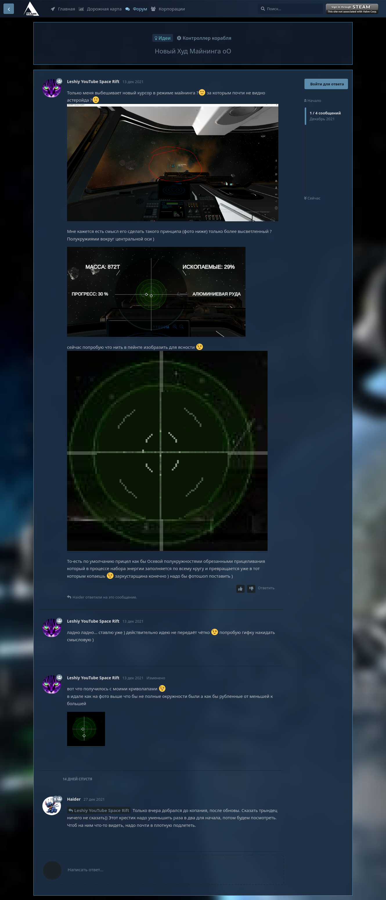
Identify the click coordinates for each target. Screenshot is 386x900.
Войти (352, 9)
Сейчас (312, 198)
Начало (312, 100)
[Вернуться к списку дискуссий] (8, 8)
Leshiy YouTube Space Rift (101, 810)
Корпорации (168, 9)
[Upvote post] (240, 589)
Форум (136, 9)
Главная (63, 9)
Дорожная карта (100, 9)
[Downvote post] (251, 589)
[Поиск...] (290, 8)
